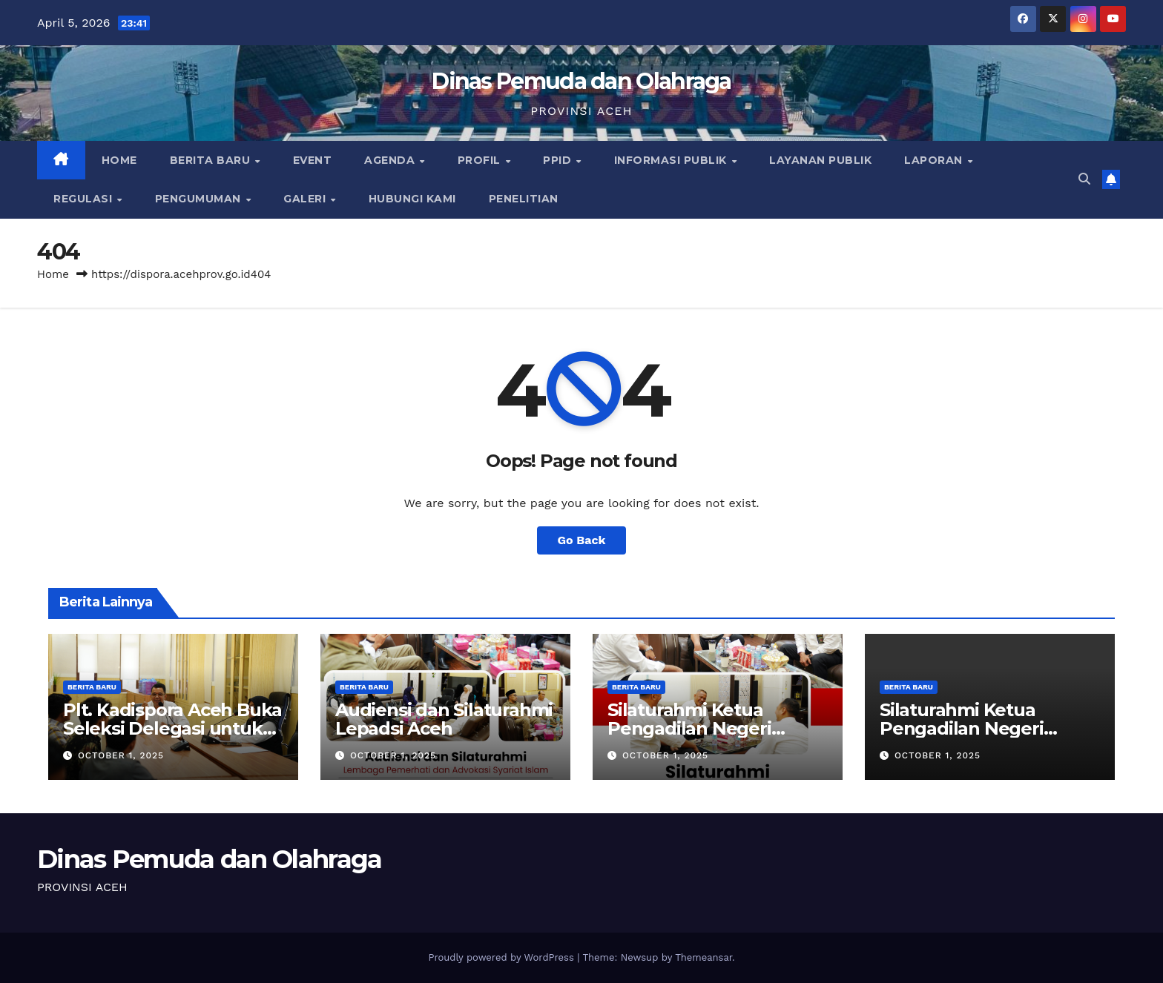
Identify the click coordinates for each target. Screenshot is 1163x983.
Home (119, 160)
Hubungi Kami (412, 198)
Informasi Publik (672, 160)
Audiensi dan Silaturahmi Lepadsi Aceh (444, 719)
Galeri (306, 198)
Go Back (582, 540)
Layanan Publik (820, 160)
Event (312, 160)
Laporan (935, 160)
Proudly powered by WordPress (502, 957)
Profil (481, 160)
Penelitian (524, 198)
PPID (559, 160)
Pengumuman (200, 198)
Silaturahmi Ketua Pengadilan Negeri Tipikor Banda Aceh (692, 728)
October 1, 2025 (121, 755)
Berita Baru (212, 160)
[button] (1084, 179)
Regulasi (84, 198)
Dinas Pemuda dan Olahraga (581, 81)
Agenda (391, 160)
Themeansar (703, 957)
